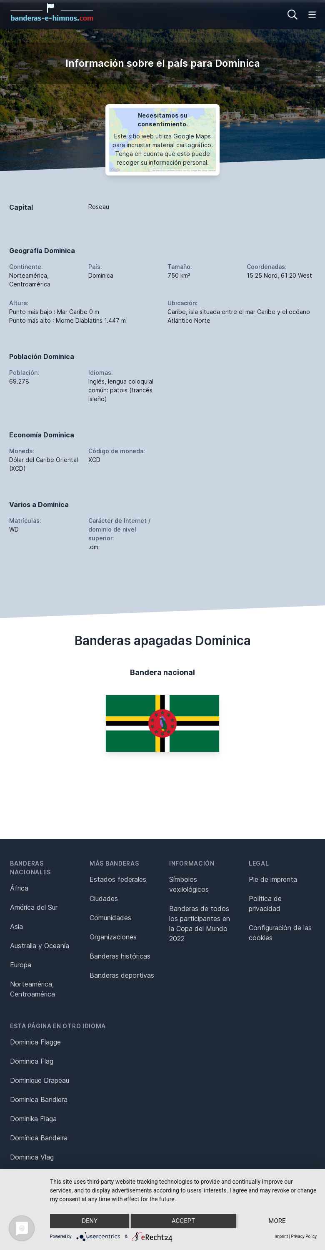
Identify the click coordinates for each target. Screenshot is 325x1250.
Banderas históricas (120, 956)
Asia (16, 926)
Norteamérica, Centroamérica (32, 989)
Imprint (281, 1236)
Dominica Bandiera (39, 1099)
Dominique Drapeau (39, 1080)
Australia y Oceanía (39, 945)
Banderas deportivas (122, 975)
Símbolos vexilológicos (189, 884)
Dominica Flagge (35, 1042)
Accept (183, 1221)
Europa (20, 965)
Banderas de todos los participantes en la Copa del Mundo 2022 (199, 923)
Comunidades (110, 918)
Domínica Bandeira (39, 1138)
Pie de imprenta (273, 879)
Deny (90, 1221)
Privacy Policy (304, 1236)
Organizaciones (113, 937)
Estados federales (118, 879)
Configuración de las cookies (280, 933)
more (277, 1221)
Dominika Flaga (33, 1118)
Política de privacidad (265, 903)
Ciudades (104, 898)
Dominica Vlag (32, 1157)
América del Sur (34, 907)
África (19, 888)
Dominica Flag (31, 1061)
